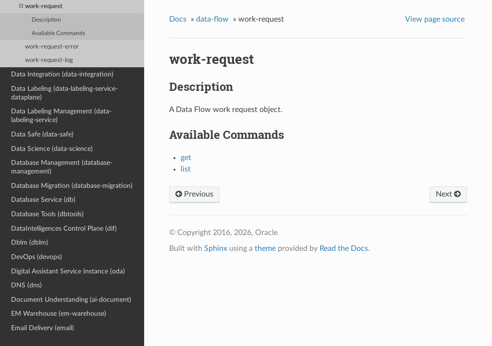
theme (265, 248)
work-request (40, 6)
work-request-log (49, 60)
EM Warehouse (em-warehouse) (58, 313)
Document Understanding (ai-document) (71, 299)
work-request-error (52, 47)
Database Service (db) (43, 199)
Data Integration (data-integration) (62, 74)
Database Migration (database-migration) (72, 185)
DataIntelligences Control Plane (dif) (64, 228)
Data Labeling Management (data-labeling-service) (61, 116)
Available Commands (58, 33)
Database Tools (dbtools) (47, 214)
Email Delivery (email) (42, 328)
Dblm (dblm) (29, 242)
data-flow (212, 19)
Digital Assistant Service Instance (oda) (68, 271)
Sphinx (215, 248)
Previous (194, 194)
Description (46, 20)
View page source (435, 19)
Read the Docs (344, 248)
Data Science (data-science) (52, 148)
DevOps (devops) (36, 256)
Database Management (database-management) (61, 167)
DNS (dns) (26, 285)
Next (448, 194)
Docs (177, 19)
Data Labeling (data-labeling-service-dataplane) (64, 93)
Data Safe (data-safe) (42, 134)
